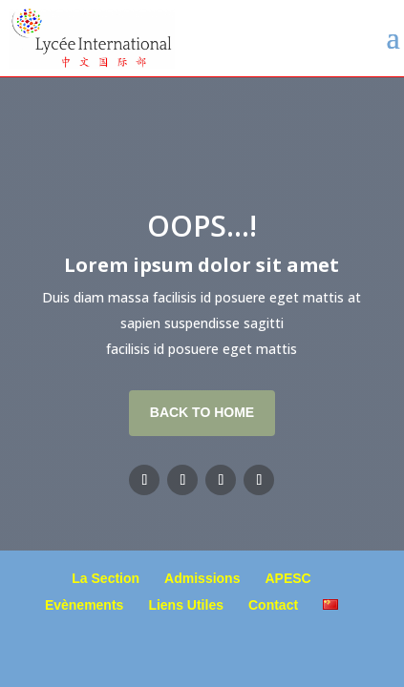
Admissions (202, 578)
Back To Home (202, 412)
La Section (105, 578)
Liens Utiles (185, 605)
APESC (287, 578)
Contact (273, 605)
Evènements (84, 605)
